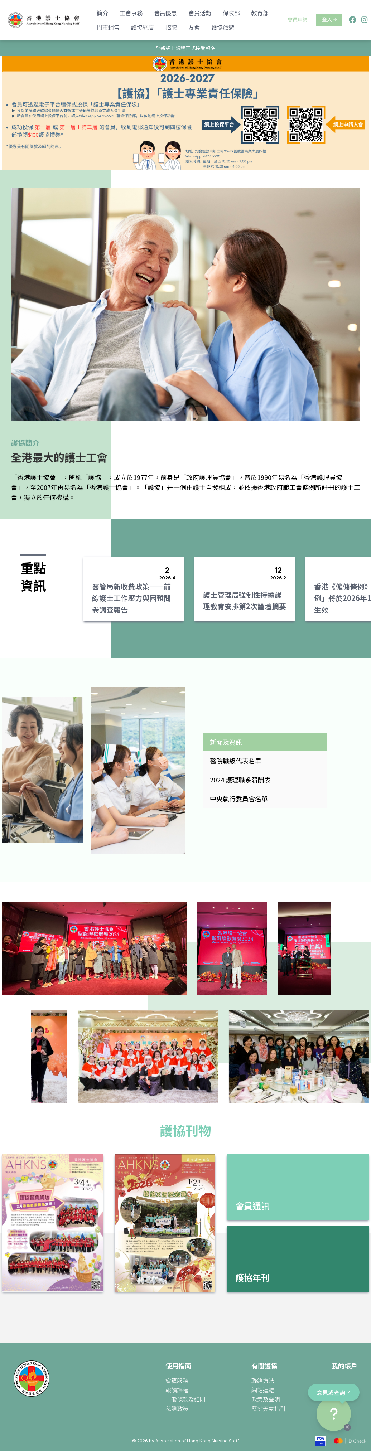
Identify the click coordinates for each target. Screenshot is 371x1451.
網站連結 (262, 1390)
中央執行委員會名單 (239, 798)
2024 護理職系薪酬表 (240, 779)
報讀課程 (176, 1390)
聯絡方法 (262, 1380)
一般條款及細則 (185, 1399)
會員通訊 (252, 1205)
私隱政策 (176, 1408)
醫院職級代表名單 (235, 760)
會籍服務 (176, 1380)
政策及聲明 (265, 1399)
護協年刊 (252, 1277)
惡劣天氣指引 (268, 1408)
